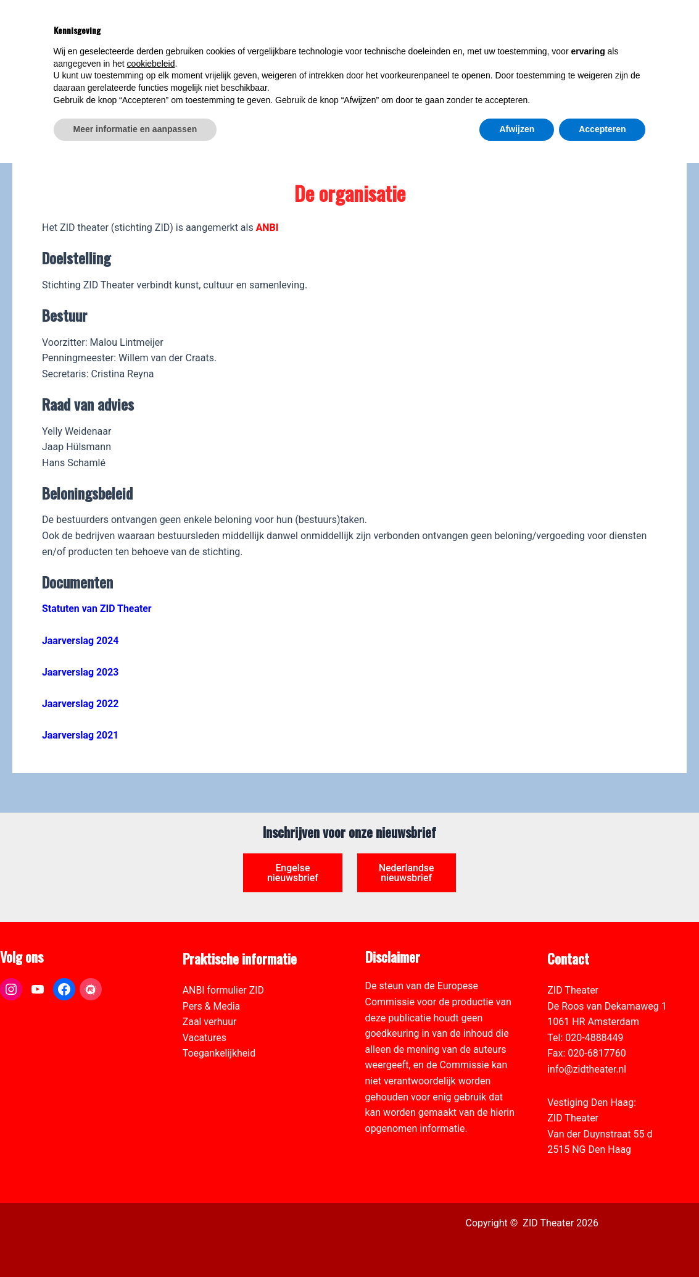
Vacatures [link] (205, 1038)
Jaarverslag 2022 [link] (80, 704)
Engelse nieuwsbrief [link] (293, 873)
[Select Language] (632, 65)
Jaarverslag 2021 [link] (80, 735)
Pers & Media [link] (212, 1006)
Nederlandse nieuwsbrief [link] (406, 873)
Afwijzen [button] (516, 1243)
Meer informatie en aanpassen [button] (135, 1243)
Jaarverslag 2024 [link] (80, 641)
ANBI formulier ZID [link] (224, 990)
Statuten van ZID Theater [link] (97, 608)
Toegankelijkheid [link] (219, 1054)
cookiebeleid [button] (151, 1178)
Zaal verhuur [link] (210, 1022)
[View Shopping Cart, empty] (590, 25)
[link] (683, 78)
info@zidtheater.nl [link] (587, 1069)
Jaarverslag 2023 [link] (80, 672)
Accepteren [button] (602, 1243)
